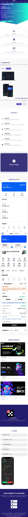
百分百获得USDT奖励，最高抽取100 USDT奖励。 (7, 16)
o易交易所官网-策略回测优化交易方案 (8, 514)
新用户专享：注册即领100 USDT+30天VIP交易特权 (8, 12)
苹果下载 (4, 21)
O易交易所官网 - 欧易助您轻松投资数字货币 (19, 514)
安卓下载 (10, 21)
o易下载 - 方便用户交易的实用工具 (8, 513)
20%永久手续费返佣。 (4, 15)
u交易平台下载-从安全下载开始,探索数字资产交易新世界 (14, 516)
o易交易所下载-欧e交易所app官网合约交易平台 (20, 513)
